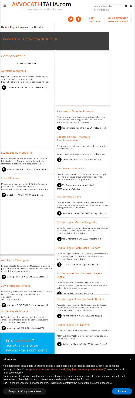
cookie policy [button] (15, 372)
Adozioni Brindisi (26, 62)
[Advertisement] (83, 78)
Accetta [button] (122, 391)
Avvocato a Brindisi (29, 26)
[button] (130, 359)
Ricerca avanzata (102, 9)
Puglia (13, 26)
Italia (4, 26)
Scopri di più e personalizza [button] (24, 391)
